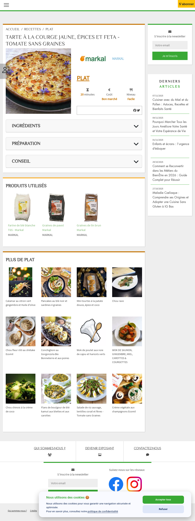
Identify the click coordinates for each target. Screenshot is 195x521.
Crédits (33, 511)
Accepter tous (163, 499)
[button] (5, 4)
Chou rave (118, 302)
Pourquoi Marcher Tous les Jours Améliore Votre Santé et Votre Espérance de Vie (170, 127)
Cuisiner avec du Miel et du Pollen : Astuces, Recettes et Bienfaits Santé (170, 105)
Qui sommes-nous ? (17, 511)
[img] (134, 111)
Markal (118, 59)
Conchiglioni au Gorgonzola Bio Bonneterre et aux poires (55, 355)
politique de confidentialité (103, 511)
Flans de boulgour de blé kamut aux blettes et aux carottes (55, 412)
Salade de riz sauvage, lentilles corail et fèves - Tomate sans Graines (90, 412)
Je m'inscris (169, 57)
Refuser (163, 509)
